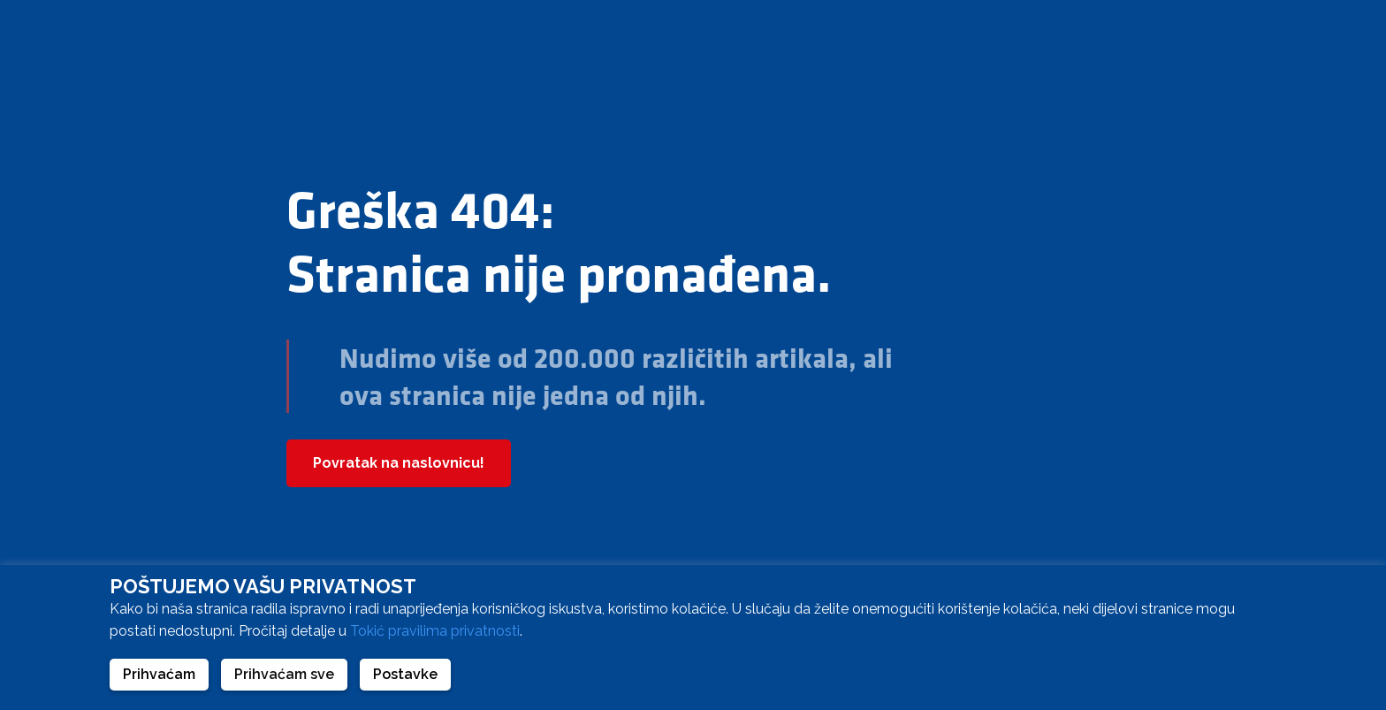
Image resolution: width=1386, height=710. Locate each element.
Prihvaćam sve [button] (284, 674)
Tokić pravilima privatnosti (435, 630)
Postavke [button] (405, 674)
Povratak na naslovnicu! (398, 462)
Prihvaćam (159, 674)
